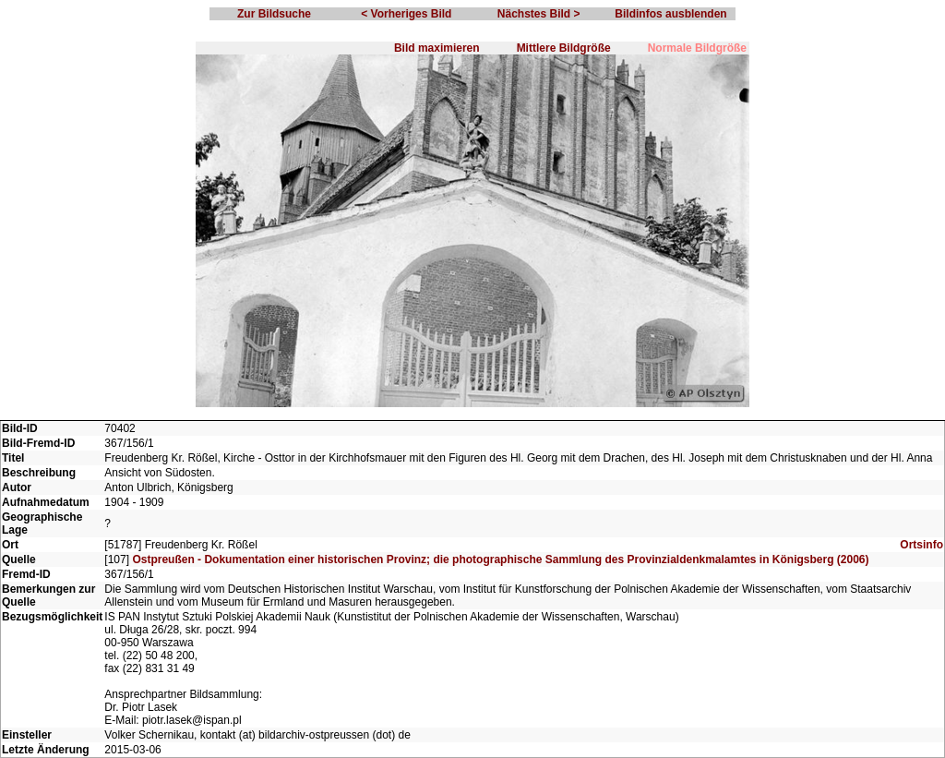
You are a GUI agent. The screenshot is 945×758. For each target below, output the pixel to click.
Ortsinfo (921, 544)
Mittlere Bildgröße (564, 48)
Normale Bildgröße (697, 48)
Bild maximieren (437, 48)
